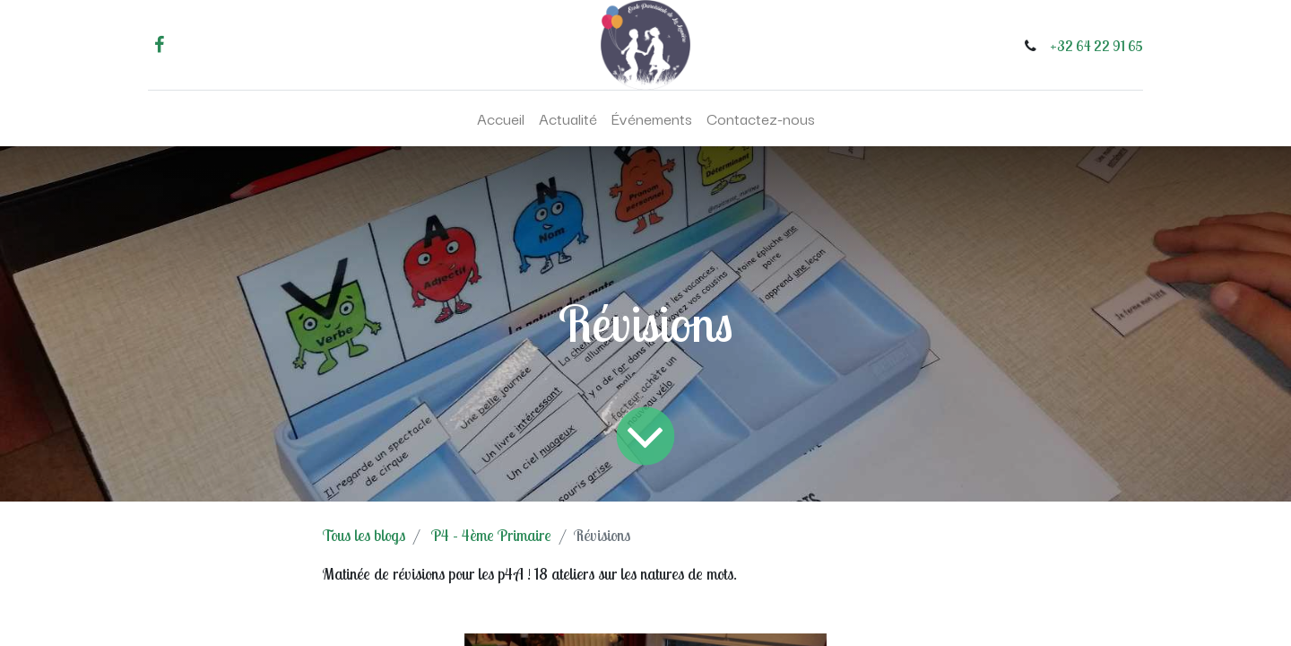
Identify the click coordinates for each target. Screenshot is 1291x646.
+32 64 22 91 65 (1096, 46)
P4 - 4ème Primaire (491, 535)
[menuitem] (501, 118)
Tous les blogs (364, 535)
